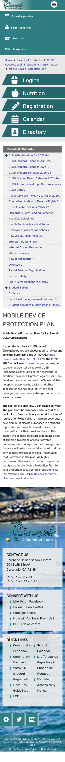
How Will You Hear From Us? (33, 618)
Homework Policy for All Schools (29, 230)
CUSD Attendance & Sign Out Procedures (35, 184)
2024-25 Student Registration (22, 673)
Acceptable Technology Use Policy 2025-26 (35, 195)
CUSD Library (17, 189)
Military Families (19, 253)
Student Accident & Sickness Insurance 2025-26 (35, 304)
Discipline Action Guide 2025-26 (29, 207)
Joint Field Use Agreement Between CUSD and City (35, 299)
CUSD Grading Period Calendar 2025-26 (34, 178)
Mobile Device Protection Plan (27, 69)
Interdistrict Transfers (23, 241)
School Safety (17, 276)
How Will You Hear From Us (25, 235)
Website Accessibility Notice (46, 684)
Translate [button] (19, 49)
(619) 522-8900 (19, 577)
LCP (16, 696)
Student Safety (18, 287)
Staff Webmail (21, 27)
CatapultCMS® (45, 742)
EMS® (57, 742)
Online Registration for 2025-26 (29, 155)
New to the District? (21, 258)
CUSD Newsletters (26, 624)
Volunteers (15, 264)
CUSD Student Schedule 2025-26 (30, 172)
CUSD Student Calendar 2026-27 (30, 166)
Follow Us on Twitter (28, 607)
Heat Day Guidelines (21, 218)
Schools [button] (18, 38)
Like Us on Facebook (28, 601)
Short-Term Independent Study (28, 282)
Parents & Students (29, 60)
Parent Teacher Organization (27, 270)
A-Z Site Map (32, 752)
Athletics (14, 293)
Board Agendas (23, 16)
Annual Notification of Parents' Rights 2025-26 (35, 201)
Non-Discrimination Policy (22, 749)
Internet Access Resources (25, 247)
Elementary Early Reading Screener (31, 213)
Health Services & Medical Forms (29, 224)
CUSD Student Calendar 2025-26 (30, 161)
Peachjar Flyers (24, 613)
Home (8, 60)
